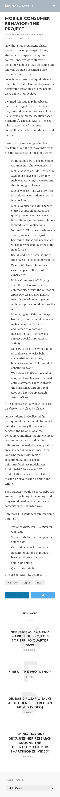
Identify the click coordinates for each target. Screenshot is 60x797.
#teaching (36, 34)
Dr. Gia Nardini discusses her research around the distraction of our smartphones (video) (30, 742)
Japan (27, 583)
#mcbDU (12, 583)
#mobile (25, 34)
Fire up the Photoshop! (30, 671)
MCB (39, 583)
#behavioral (13, 34)
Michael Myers (19, 6)
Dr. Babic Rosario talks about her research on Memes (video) (30, 702)
